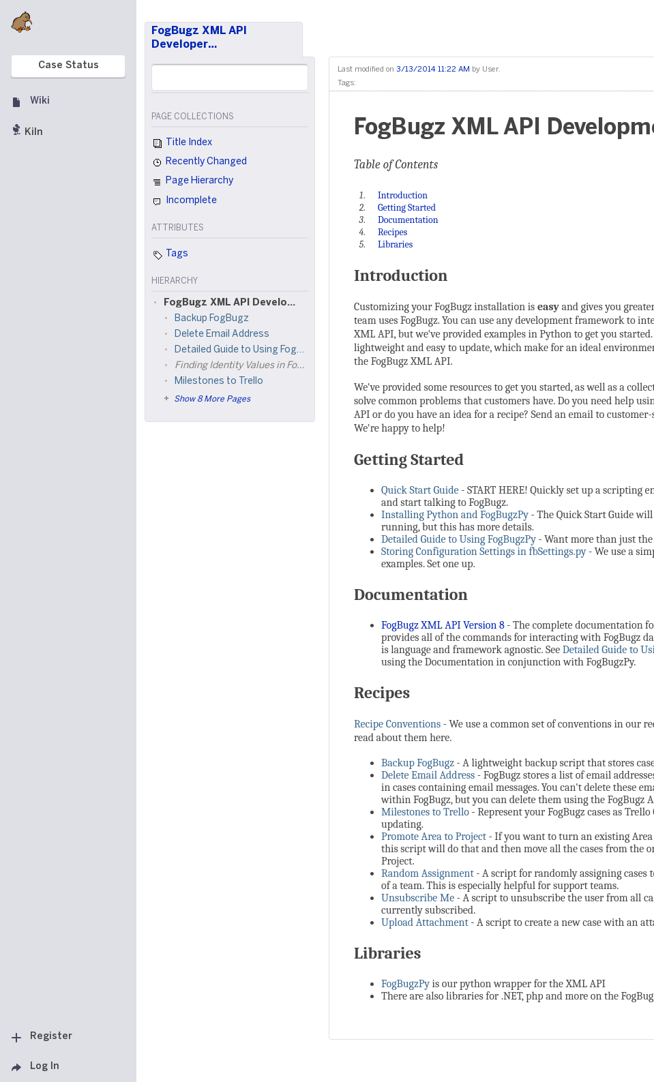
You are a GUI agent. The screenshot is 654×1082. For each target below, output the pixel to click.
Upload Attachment (425, 922)
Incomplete (184, 202)
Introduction (401, 275)
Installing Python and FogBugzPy (455, 515)
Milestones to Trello (425, 812)
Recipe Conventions (397, 724)
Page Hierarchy (192, 183)
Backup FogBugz (417, 763)
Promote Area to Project (433, 836)
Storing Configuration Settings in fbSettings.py (483, 551)
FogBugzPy (405, 984)
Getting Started (409, 459)
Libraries (387, 953)
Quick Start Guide (420, 490)
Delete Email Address (428, 775)
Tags (169, 255)
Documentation (411, 594)
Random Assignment (427, 873)
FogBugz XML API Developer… (199, 38)
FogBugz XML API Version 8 (443, 625)
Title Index (181, 144)
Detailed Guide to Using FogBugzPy (458, 539)
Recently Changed (199, 163)
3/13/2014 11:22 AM (433, 69)
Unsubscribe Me (417, 898)
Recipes (382, 692)
